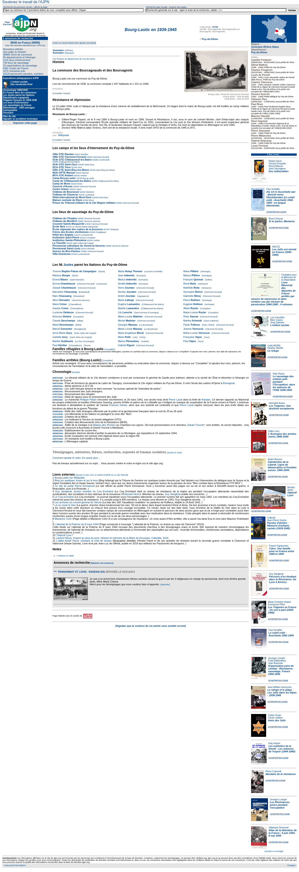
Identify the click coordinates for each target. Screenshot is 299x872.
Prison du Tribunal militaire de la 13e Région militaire (84, 202)
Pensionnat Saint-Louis (66, 248)
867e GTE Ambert (62, 175)
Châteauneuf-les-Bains (69, 162)
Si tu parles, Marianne (282, 221)
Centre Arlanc (60, 189)
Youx (79, 167)
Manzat (85, 173)
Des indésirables (279, 171)
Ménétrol (89, 192)
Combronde (104, 160)
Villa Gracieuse (61, 254)
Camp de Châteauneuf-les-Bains (71, 180)
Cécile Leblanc (275, 718)
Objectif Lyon (292, 494)
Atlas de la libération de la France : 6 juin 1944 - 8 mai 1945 (283, 833)
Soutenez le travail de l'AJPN (25, 2)
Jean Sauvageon (277, 168)
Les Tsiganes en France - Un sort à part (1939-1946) (282, 610)
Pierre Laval (175, 399)
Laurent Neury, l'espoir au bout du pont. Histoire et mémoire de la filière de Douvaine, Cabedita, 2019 (112, 538)
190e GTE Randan (63, 154)
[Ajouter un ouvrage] (274, 851)
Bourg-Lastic (88, 178)
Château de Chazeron (65, 194)
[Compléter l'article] (61, 93)
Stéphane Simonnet (279, 827)
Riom (91, 200)
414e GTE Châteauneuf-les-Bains (72, 159)
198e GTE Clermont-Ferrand (69, 156)
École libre (58, 226)
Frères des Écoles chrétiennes (70, 232)
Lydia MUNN (274, 345)
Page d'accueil (7, 23)
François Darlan (118, 405)
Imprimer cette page (25, 122)
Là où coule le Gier (65, 505)
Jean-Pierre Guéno (277, 520)
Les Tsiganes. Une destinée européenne (281, 407)
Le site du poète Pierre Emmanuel (75, 486)
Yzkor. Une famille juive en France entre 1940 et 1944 (281, 551)
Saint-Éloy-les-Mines (105, 170)
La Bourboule (86, 235)
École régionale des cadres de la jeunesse (77, 229)
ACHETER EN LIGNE (276, 212)
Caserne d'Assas (62, 186)
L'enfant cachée (279, 325)
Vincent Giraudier (277, 163)
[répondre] (165, 584)
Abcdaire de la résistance (280, 774)
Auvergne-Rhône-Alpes (265, 46)
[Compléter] (110, 349)
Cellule (96, 240)
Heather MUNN (275, 348)
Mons (79, 184)
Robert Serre (275, 161)
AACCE (276, 246)
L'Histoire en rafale (65, 556)
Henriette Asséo (277, 403)
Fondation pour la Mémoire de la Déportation (289, 277)
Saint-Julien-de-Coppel (83, 243)
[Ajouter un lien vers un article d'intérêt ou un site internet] (102, 475)
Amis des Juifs (277, 720)
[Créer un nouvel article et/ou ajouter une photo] (74, 43)
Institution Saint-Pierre (65, 237)
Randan (84, 154)
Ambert (83, 175)
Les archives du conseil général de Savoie (78, 502)
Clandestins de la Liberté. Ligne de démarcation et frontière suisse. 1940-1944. (282, 466)
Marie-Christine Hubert (279, 602)
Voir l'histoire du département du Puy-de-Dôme (73, 59)
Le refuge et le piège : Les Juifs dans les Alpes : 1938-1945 (282, 692)
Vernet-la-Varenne (91, 221)
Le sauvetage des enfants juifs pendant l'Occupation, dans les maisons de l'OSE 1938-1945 (284, 383)
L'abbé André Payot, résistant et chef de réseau (84, 540)
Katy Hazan (279, 373)
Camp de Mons (61, 183)
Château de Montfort (64, 221)
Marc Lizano (276, 320)
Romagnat (229, 383)
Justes (68, 264)
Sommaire (58, 50)
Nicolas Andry (291, 488)
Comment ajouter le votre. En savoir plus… (76, 457)
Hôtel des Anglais (62, 234)
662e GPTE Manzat (63, 172)
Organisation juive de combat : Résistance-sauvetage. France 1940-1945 (281, 669)
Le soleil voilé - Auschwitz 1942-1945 (281, 634)
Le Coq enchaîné (64, 496)
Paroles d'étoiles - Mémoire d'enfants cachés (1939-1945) (278, 526)
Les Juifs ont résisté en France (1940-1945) (284, 252)
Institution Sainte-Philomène (69, 240)
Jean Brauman (275, 663)
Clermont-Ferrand (100, 157)
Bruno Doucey (276, 218)
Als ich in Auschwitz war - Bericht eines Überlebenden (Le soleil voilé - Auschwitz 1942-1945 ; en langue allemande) (281, 198)
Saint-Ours (89, 164)
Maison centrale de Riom (67, 200)
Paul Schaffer (273, 189)
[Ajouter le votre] (174, 452)
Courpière (90, 238)
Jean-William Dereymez (280, 687)
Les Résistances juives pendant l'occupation (279, 805)
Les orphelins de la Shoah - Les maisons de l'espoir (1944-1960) (281, 749)
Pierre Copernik (273, 771)
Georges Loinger (276, 658)
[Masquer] (69, 53)
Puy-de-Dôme (259, 52)
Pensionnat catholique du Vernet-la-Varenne (78, 245)
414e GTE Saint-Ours (64, 164)
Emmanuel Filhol (276, 604)
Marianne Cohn (63, 518)
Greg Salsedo (277, 322)
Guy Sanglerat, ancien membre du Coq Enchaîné (84, 491)
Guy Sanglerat (276, 574)
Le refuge (273, 350)
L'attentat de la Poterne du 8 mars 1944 (77, 524)
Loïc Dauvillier (277, 317)
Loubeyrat (89, 195)
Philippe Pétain (88, 399)
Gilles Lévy (273, 431)
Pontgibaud (100, 232)
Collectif (271, 517)
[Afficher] (68, 50)
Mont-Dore (103, 197)
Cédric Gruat (274, 715)
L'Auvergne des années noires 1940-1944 (282, 435)
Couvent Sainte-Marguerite (68, 223)
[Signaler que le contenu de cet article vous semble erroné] (150, 625)
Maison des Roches (104, 425)
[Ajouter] (76, 372)
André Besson (275, 459)
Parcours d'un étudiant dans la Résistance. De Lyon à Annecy (282, 579)
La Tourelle (59, 243)
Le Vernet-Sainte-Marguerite (85, 227)
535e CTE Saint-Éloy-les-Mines (70, 170)
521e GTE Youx (61, 167)
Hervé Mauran (276, 166)
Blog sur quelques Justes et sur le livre (76, 480)
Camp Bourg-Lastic (64, 178)
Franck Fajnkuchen (279, 546)
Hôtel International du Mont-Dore (72, 197)
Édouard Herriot (132, 494)
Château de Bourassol (65, 191)
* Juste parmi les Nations (14, 865)
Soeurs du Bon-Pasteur (66, 251)
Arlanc (78, 189)
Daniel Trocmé (195, 425)
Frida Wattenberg (277, 660)
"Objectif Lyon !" (65, 535)
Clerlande (113, 229)
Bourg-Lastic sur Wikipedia (70, 477)
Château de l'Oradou (64, 218)
